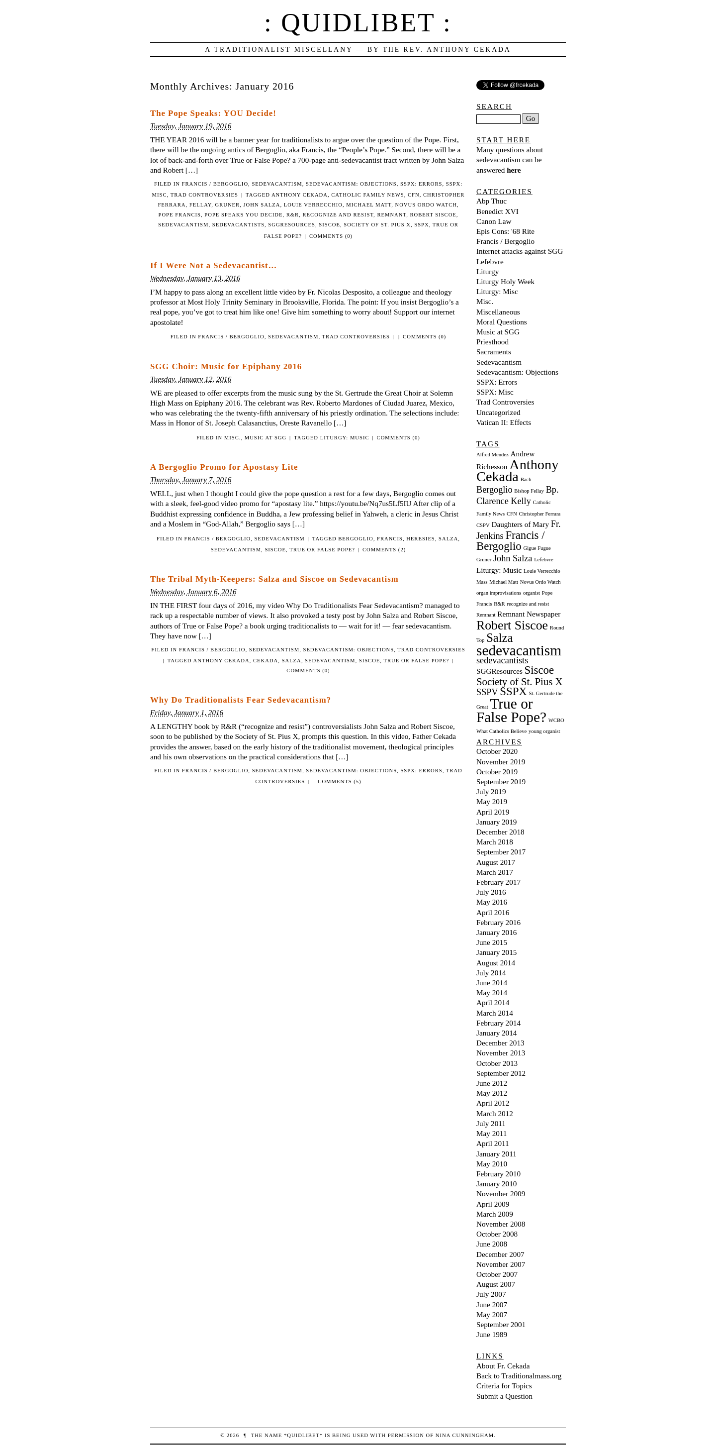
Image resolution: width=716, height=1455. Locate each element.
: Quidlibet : (358, 22)
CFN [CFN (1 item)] (512, 514)
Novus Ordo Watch (425, 205)
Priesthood (492, 341)
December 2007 (500, 1254)
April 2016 (492, 912)
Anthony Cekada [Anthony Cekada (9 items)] (517, 470)
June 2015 (491, 942)
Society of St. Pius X (377, 224)
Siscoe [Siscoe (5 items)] (539, 670)
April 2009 (492, 1204)
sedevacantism (183, 224)
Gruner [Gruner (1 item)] (483, 559)
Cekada (265, 660)
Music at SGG (265, 437)
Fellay (200, 205)
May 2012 (491, 1093)
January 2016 (496, 932)
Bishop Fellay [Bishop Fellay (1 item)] (529, 491)
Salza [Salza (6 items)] (499, 637)
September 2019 (501, 781)
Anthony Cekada (299, 195)
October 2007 (497, 1274)
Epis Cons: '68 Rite (505, 231)
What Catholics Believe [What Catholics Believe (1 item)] (501, 731)
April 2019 (492, 812)
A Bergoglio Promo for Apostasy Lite (224, 467)
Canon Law (493, 221)
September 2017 (501, 851)
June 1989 (491, 1334)
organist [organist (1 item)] (531, 593)
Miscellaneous (498, 312)
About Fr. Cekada (503, 1365)
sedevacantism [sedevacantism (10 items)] (518, 650)
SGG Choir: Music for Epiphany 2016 (226, 366)
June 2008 (491, 1244)
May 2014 (491, 992)
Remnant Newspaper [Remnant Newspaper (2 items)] (528, 614)
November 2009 (500, 1193)
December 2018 (500, 832)
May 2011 (491, 1133)
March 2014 (494, 1013)
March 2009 (494, 1214)
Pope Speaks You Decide (243, 214)
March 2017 (494, 872)
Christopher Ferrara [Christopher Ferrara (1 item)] (539, 514)
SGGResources (291, 224)
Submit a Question (504, 1396)
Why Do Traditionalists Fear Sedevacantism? (240, 700)
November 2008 (500, 1224)
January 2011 (496, 1153)
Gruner (227, 205)
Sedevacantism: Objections (351, 184)
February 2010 (498, 1173)
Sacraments (493, 351)
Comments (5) (339, 781)
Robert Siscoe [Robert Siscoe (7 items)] (512, 625)
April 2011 (492, 1143)
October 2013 (497, 1063)
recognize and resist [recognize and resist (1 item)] (528, 604)
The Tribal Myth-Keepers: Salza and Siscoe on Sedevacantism (274, 579)
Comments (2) (384, 549)
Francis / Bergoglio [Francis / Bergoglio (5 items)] (510, 540)
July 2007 (491, 1294)
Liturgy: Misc (497, 291)
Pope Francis (180, 214)
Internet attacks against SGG (519, 251)
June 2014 (491, 982)
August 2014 (495, 962)
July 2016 (491, 892)
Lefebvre (490, 261)
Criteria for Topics (504, 1385)
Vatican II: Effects (503, 422)
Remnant (391, 214)
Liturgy (487, 271)
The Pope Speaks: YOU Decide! (213, 113)
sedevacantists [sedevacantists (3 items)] (502, 660)
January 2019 (496, 822)
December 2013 (500, 1043)
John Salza (261, 205)
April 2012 (492, 1103)
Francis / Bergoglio (215, 184)
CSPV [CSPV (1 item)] (483, 525)
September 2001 (501, 1324)
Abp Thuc (491, 201)
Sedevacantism (277, 184)
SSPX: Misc (495, 392)
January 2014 (496, 1033)
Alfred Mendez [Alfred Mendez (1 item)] (492, 454)
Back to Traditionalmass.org (518, 1375)
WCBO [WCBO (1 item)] (556, 720)
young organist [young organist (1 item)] (544, 731)
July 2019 (491, 791)
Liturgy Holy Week (505, 281)
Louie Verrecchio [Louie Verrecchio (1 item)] (542, 571)
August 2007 (495, 1284)
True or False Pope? (322, 549)
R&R (292, 214)
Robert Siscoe (433, 214)
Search (494, 106)
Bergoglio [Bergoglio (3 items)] (494, 490)
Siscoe (329, 224)
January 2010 (496, 1183)
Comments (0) (331, 236)
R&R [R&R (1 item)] (499, 604)
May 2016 (491, 902)
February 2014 (498, 1023)
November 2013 (500, 1052)
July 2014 (491, 972)
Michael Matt (368, 205)
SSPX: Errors (421, 184)
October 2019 (497, 771)
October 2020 (497, 751)
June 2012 (491, 1083)
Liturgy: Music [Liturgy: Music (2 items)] (499, 570)
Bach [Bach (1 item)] (526, 479)
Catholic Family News (367, 195)
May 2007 (491, 1314)
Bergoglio (355, 538)
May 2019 (491, 801)
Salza (448, 538)
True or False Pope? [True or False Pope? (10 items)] (511, 710)
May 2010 (491, 1163)
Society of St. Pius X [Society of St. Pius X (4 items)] (519, 681)
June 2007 (491, 1304)
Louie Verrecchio (313, 205)
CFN (414, 195)
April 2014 (492, 1002)
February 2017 (498, 882)
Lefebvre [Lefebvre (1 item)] (543, 559)
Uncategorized (498, 412)
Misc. (232, 437)
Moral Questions (501, 321)
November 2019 (500, 761)
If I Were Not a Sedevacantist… (213, 265)
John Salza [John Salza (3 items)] (512, 558)
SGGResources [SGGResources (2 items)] (499, 671)
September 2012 (501, 1073)
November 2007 (500, 1264)
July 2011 (491, 1123)
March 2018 (494, 841)
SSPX (421, 224)
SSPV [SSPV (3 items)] (487, 692)
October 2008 (497, 1234)
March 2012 (494, 1113)
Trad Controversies (204, 195)
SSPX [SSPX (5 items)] (513, 691)
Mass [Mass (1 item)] (482, 582)
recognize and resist (338, 214)
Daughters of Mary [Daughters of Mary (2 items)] (520, 524)
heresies (420, 538)
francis (390, 538)
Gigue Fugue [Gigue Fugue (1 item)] (536, 548)
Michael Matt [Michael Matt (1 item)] (503, 582)
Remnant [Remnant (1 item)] (485, 615)
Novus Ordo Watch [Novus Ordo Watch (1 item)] (540, 582)
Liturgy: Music (344, 437)
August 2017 (495, 862)
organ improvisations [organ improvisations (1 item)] (498, 593)
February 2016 (498, 922)
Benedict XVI (497, 211)
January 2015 (496, 952)
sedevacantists (238, 224)
